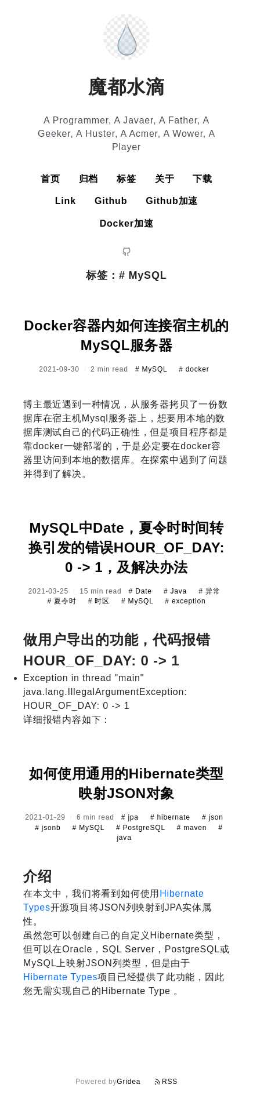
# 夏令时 (63, 601)
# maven (193, 828)
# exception (185, 601)
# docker (194, 369)
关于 (165, 179)
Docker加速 (127, 223)
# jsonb (49, 828)
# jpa (131, 817)
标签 (126, 179)
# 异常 (209, 591)
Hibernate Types (60, 977)
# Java (176, 591)
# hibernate (171, 817)
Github (111, 201)
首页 (50, 179)
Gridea (128, 1082)
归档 (89, 179)
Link (65, 201)
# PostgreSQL (142, 828)
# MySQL (152, 369)
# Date (141, 591)
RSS (166, 1082)
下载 (202, 179)
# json (212, 817)
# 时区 (100, 601)
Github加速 (172, 201)
